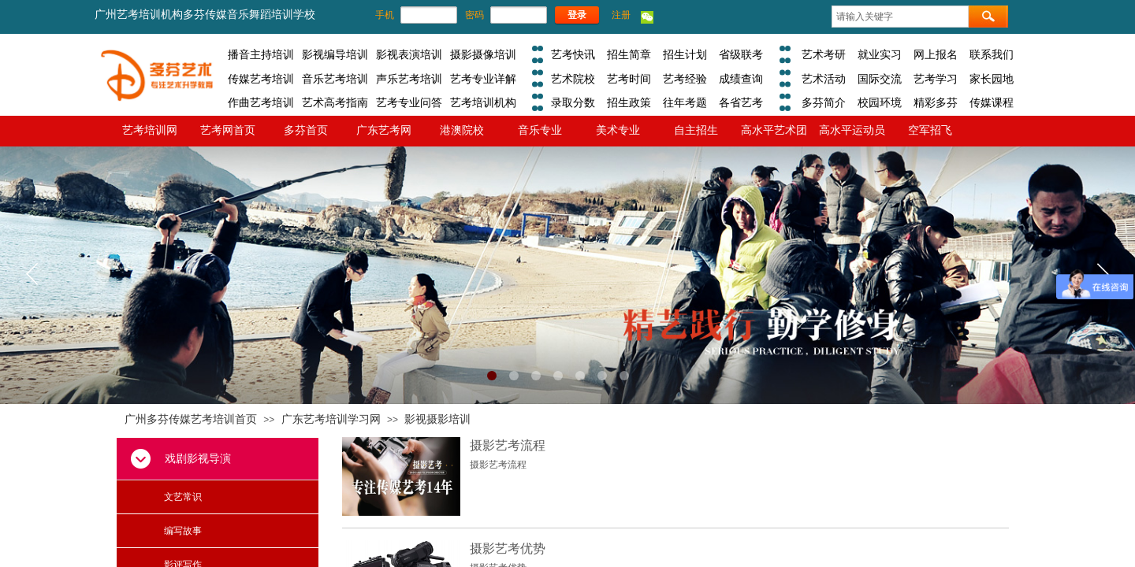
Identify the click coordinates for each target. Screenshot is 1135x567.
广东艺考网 (383, 130)
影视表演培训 (409, 54)
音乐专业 (540, 130)
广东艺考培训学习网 (331, 419)
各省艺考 (741, 102)
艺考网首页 (227, 130)
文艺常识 (183, 496)
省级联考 (741, 54)
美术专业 (618, 130)
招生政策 (629, 102)
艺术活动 (824, 78)
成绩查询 (741, 78)
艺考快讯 (573, 54)
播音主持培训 (261, 54)
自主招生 (696, 130)
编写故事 (183, 530)
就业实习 (880, 54)
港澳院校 (462, 130)
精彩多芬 (936, 102)
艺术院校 (573, 78)
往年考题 (685, 102)
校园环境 (880, 102)
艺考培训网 (149, 130)
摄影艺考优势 (507, 548)
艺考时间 (629, 78)
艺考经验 (685, 78)
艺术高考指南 (335, 102)
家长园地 (991, 78)
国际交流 (880, 78)
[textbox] (900, 17)
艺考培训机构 (483, 102)
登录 (577, 14)
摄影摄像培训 (483, 54)
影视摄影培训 (437, 419)
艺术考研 (824, 54)
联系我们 (991, 54)
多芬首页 (306, 130)
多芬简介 (824, 102)
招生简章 (629, 54)
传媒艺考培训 (261, 78)
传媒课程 (991, 102)
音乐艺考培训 (335, 78)
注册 (621, 14)
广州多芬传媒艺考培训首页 (191, 419)
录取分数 (573, 102)
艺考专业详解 (483, 78)
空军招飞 (930, 130)
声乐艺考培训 (409, 78)
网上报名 (936, 54)
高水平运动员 (852, 130)
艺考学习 (936, 78)
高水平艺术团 (774, 130)
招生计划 (685, 54)
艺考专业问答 (409, 102)
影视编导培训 (335, 54)
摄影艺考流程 (507, 445)
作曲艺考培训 (261, 102)
